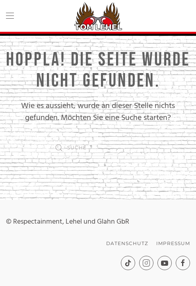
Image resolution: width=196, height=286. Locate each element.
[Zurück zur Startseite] (98, 16)
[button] (10, 16)
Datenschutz (127, 243)
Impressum (173, 243)
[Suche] (98, 147)
